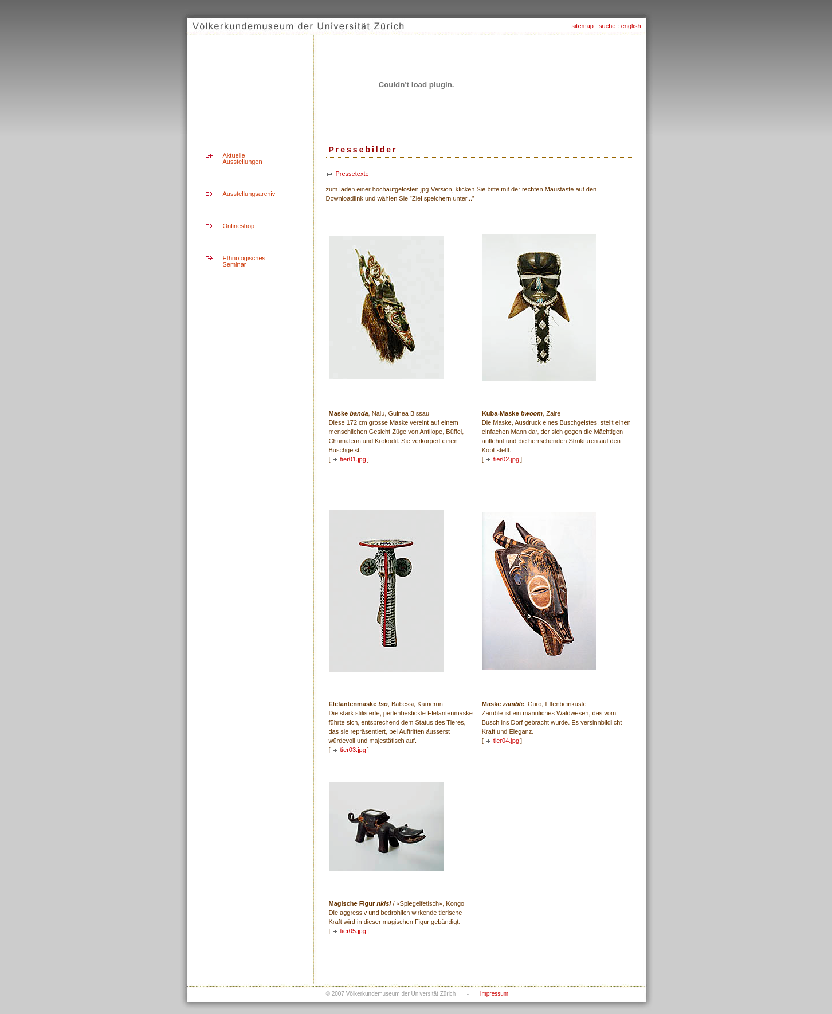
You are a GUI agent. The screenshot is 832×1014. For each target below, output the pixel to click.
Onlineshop (239, 225)
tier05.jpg (353, 930)
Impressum (494, 993)
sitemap (582, 25)
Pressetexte (352, 173)
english (631, 25)
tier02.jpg (506, 459)
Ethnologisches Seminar (244, 261)
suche (607, 25)
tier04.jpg (506, 740)
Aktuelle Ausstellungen (242, 158)
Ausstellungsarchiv (249, 193)
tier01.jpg (353, 459)
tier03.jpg (353, 749)
